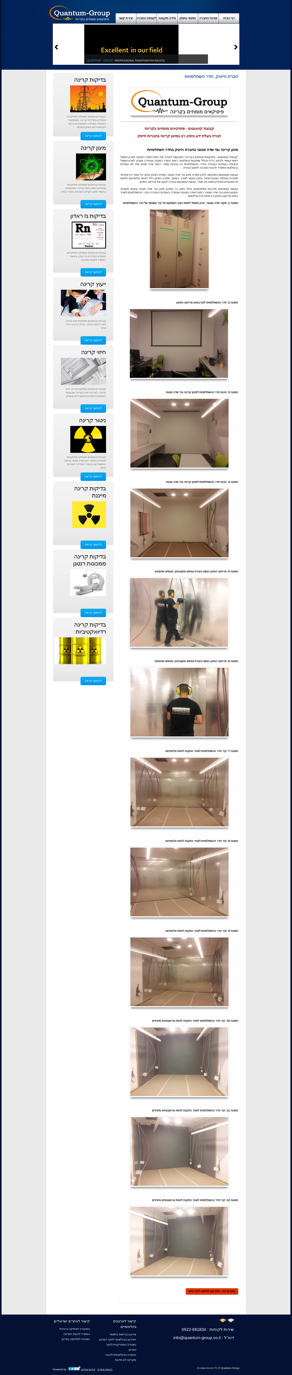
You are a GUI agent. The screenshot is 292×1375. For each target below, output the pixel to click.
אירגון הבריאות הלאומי (123, 1334)
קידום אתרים (88, 1369)
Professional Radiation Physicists (126, 60)
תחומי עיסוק (187, 18)
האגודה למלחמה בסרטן (76, 1339)
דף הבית (228, 18)
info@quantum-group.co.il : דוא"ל (203, 1337)
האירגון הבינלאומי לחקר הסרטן (117, 1339)
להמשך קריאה (93, 135)
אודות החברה (208, 18)
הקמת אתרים (105, 1369)
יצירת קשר (126, 18)
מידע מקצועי (167, 18)
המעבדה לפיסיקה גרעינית (74, 1328)
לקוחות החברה (146, 18)
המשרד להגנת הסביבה (76, 1334)
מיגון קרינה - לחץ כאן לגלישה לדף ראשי (212, 1291)
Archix (80, 13)
